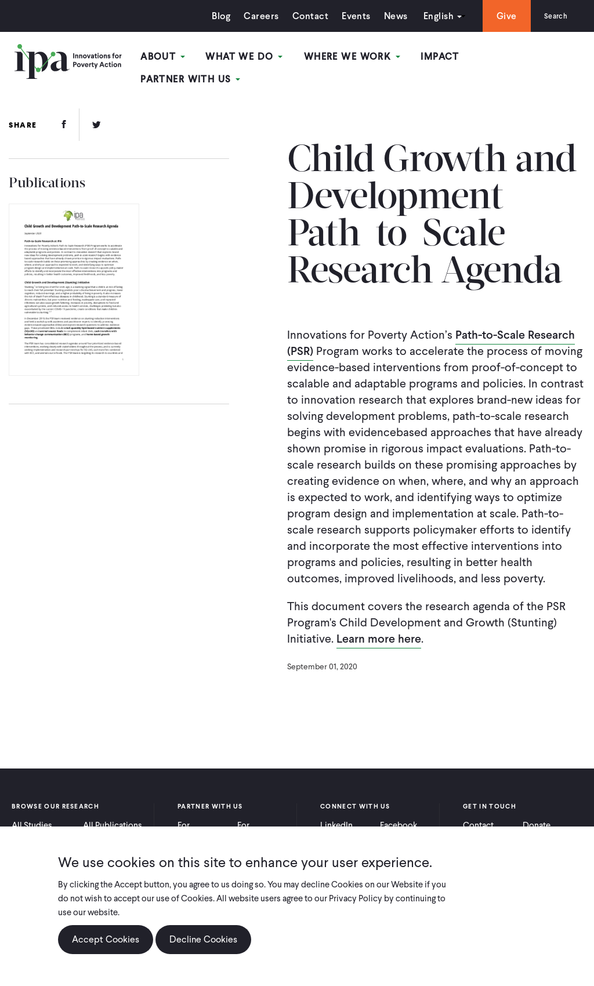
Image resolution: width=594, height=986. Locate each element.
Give (499, 16)
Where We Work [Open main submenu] (355, 57)
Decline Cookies (203, 939)
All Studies (32, 818)
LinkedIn (336, 818)
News (388, 16)
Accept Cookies (105, 939)
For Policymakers (262, 823)
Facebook (398, 818)
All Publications (112, 818)
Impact (441, 57)
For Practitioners (202, 823)
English (431, 16)
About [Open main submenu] (171, 57)
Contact (303, 16)
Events (348, 16)
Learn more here (378, 632)
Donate (536, 818)
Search (552, 16)
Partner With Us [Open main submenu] (529, 57)
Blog (214, 16)
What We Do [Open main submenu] (250, 57)
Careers (254, 16)
